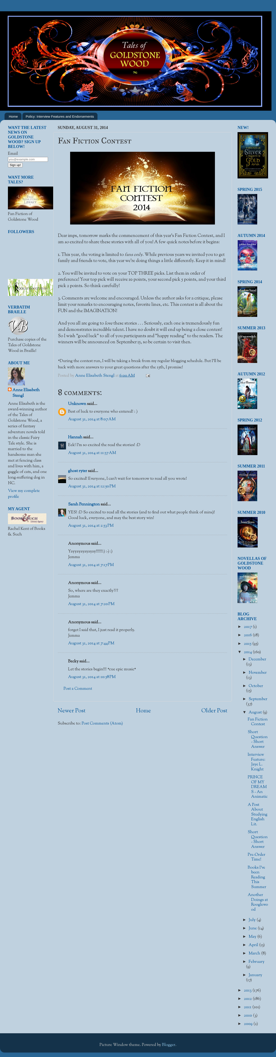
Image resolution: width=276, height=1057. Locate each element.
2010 (248, 1016)
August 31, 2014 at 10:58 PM (92, 677)
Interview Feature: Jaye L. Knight (256, 762)
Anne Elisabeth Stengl (26, 393)
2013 (248, 991)
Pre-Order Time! (256, 857)
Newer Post (72, 711)
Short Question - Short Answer (258, 739)
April (254, 945)
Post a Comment (78, 689)
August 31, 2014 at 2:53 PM (91, 526)
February (256, 962)
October (256, 686)
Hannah (75, 437)
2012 (248, 999)
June (253, 928)
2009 (248, 1024)
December (257, 659)
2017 (248, 627)
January (255, 975)
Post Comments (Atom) (102, 724)
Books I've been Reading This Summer (257, 877)
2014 (248, 652)
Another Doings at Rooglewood (258, 902)
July (253, 920)
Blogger (168, 1045)
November (258, 673)
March (255, 953)
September (258, 699)
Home (13, 116)
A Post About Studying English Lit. (257, 814)
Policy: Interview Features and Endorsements (60, 116)
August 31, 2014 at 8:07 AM (92, 419)
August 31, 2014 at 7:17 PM (91, 565)
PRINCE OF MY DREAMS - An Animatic (258, 787)
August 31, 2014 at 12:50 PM (92, 486)
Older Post (214, 711)
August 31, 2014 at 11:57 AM (92, 453)
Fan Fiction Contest (258, 722)
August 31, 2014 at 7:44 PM (91, 643)
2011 (248, 1007)
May (253, 937)
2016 (248, 635)
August (256, 713)
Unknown (77, 404)
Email (13, 154)
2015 (248, 644)
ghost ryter (77, 471)
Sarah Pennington (84, 504)
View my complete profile (24, 494)
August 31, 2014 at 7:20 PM (91, 604)
